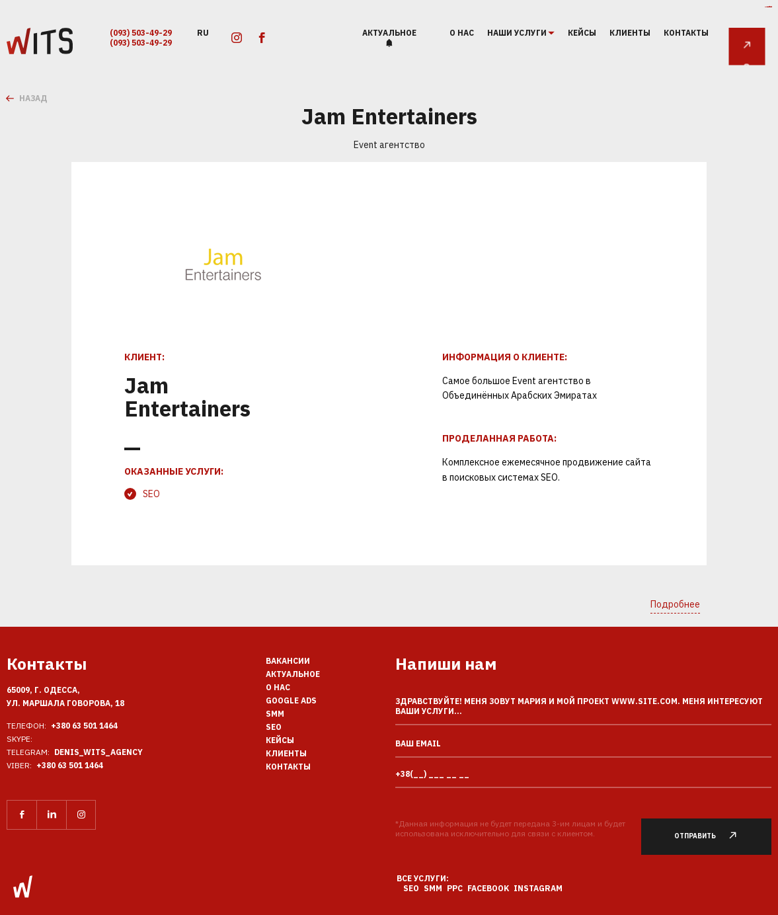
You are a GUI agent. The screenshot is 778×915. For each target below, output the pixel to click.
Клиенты (629, 33)
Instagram (538, 888)
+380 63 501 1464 (84, 726)
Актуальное (389, 33)
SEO (151, 494)
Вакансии (288, 661)
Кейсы (582, 33)
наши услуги (517, 33)
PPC (455, 888)
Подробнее (675, 604)
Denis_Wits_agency (98, 752)
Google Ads (291, 700)
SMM (275, 714)
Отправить (712, 836)
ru (203, 32)
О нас (461, 33)
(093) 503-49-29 (141, 33)
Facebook (488, 888)
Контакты (686, 33)
